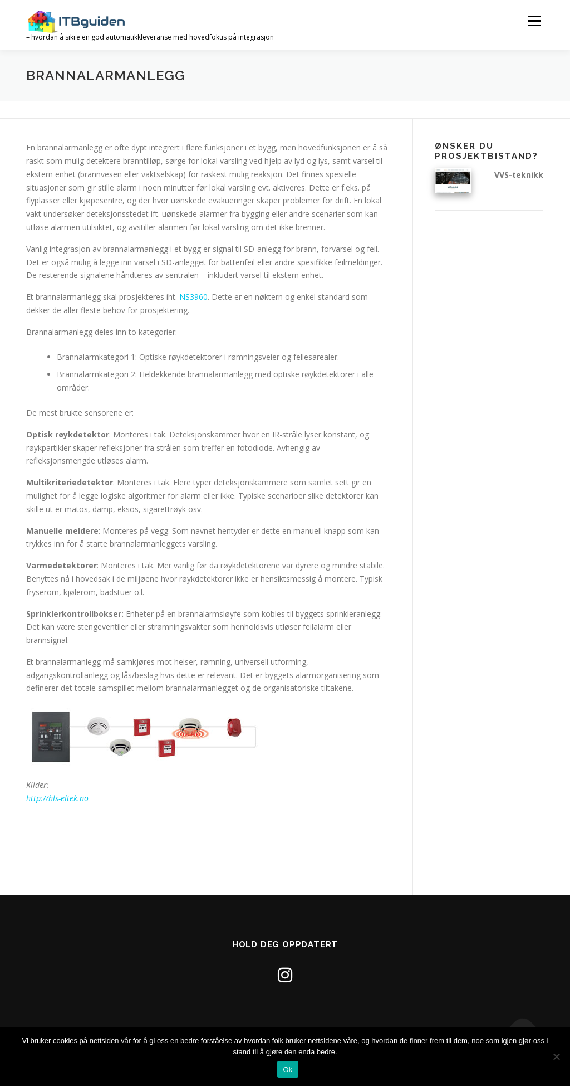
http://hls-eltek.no (57, 798)
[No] (556, 1056)
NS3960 (193, 296)
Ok (287, 1069)
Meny (534, 21)
